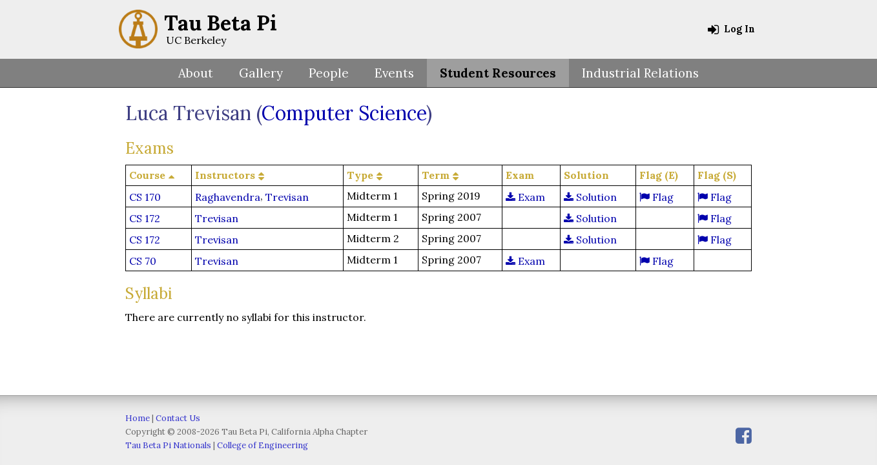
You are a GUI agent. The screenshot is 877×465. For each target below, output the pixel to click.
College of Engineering (262, 445)
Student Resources (498, 73)
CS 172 (144, 218)
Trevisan (287, 197)
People (329, 73)
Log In (731, 29)
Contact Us (178, 418)
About (195, 73)
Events (394, 73)
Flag (656, 197)
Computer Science (344, 113)
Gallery (261, 73)
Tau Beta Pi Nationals (168, 445)
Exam (525, 197)
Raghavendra (227, 197)
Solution (590, 197)
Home (137, 418)
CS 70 (142, 260)
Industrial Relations (640, 73)
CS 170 (145, 197)
